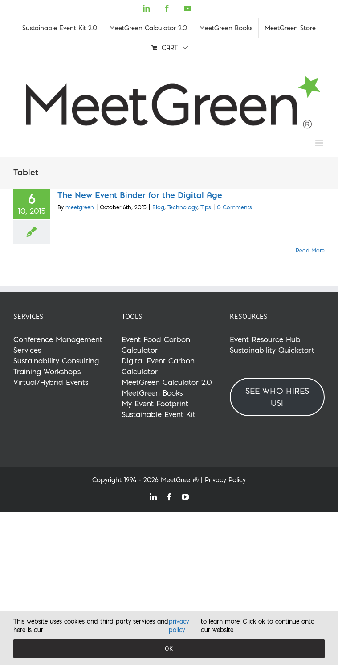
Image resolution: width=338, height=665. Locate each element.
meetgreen (79, 207)
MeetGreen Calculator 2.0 (167, 382)
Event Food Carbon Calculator (156, 344)
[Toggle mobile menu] (320, 143)
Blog (158, 207)
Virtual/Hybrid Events (50, 382)
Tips (205, 207)
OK (169, 648)
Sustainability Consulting (56, 360)
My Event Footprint (155, 403)
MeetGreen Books (152, 393)
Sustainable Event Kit (158, 414)
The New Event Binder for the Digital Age (139, 195)
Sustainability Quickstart (272, 350)
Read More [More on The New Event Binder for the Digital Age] (310, 250)
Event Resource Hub (265, 339)
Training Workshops (47, 371)
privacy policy (179, 625)
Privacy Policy (225, 479)
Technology (182, 207)
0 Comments (234, 207)
